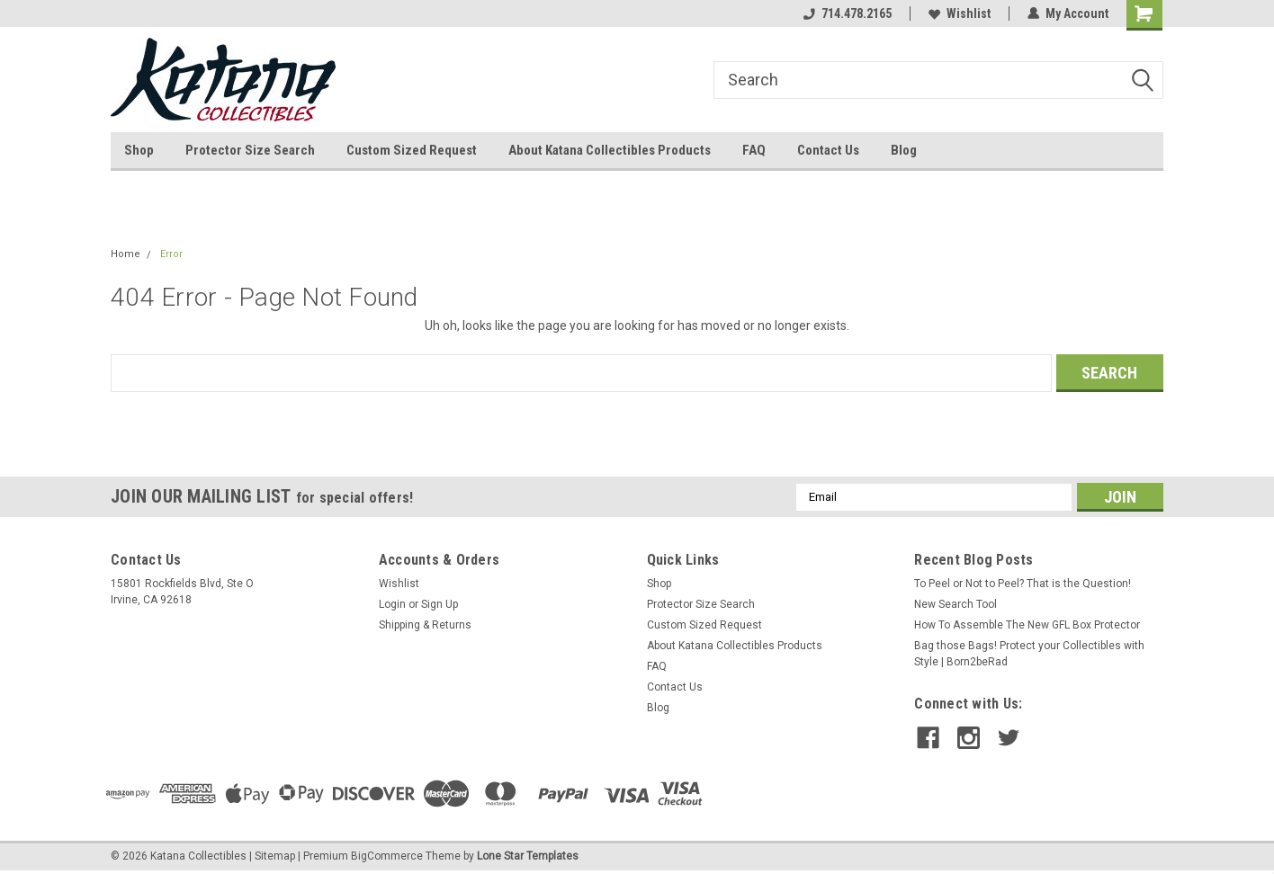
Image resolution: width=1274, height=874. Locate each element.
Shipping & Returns (425, 625)
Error (171, 254)
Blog (904, 150)
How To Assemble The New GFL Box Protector (1027, 625)
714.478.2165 (847, 13)
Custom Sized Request (411, 150)
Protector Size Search (250, 150)
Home (125, 254)
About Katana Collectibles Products (609, 150)
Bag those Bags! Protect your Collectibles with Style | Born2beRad (1029, 653)
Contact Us (828, 150)
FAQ (754, 150)
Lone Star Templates (528, 856)
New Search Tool (955, 604)
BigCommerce (387, 856)
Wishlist (960, 13)
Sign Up (439, 604)
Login (392, 604)
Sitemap (275, 856)
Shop (139, 150)
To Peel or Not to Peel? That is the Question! (1022, 583)
